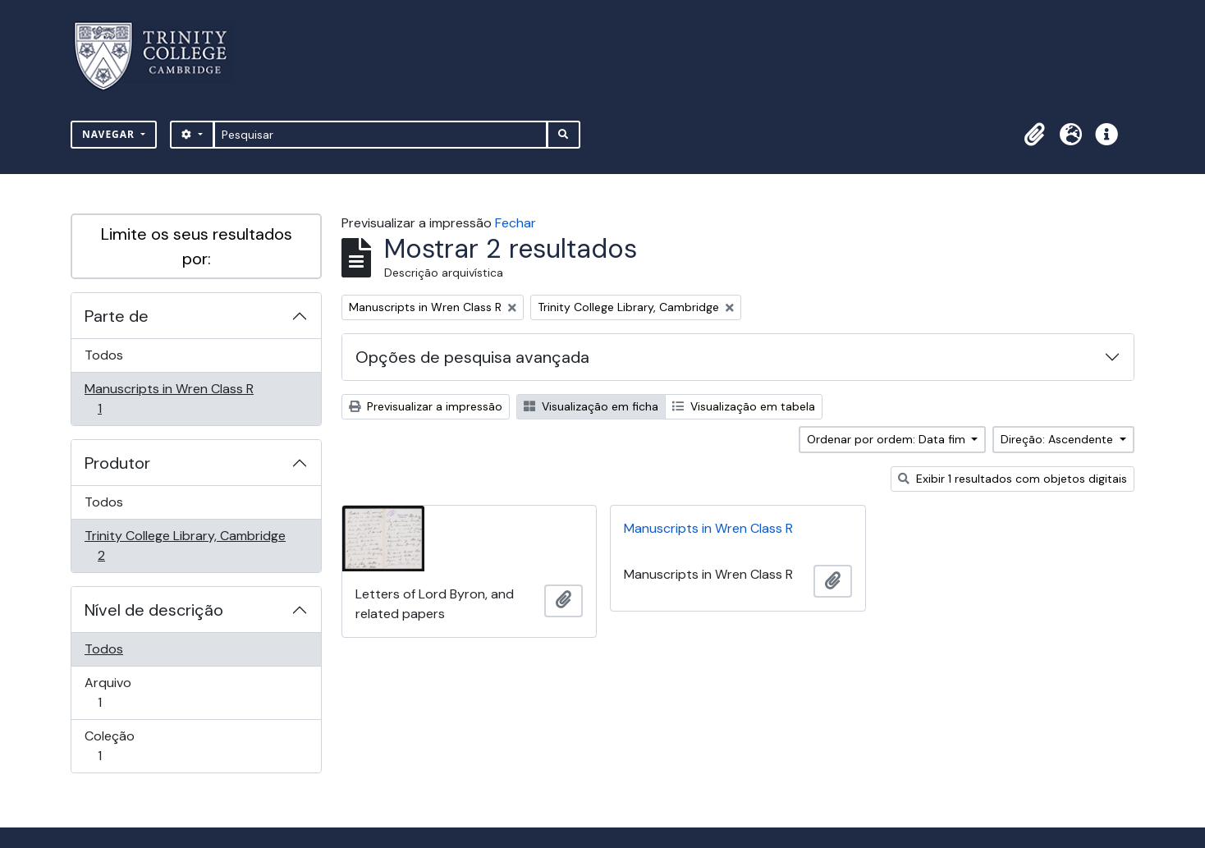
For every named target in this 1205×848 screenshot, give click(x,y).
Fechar (515, 222)
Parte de (117, 316)
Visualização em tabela (743, 406)
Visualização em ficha (591, 406)
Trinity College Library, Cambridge (185, 545)
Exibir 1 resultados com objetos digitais (1012, 478)
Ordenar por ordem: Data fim (888, 439)
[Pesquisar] (380, 135)
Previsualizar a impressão (425, 406)
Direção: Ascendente (1058, 439)
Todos (104, 355)
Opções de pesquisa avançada (472, 357)
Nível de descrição (154, 610)
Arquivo (123, 692)
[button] (1034, 135)
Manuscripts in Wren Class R (169, 398)
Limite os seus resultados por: (196, 246)
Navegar (110, 134)
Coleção (123, 746)
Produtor (117, 463)
